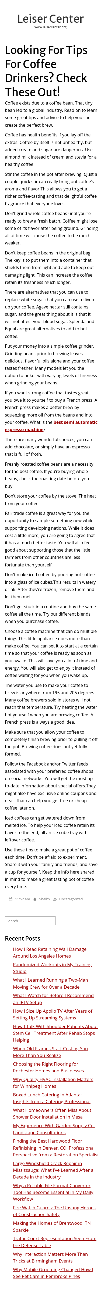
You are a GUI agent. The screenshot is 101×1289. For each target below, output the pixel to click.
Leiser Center (50, 19)
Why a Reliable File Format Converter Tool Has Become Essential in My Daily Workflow (53, 1192)
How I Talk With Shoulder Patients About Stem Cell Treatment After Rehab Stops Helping (55, 1033)
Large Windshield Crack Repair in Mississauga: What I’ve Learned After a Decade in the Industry (53, 1170)
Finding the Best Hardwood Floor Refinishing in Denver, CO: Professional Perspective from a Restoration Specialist (56, 1147)
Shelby (44, 899)
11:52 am (22, 899)
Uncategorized (71, 899)
